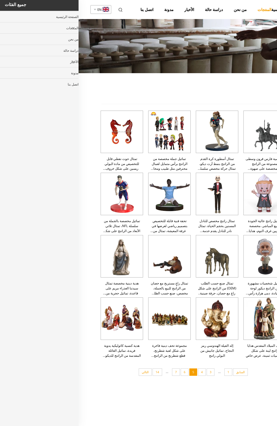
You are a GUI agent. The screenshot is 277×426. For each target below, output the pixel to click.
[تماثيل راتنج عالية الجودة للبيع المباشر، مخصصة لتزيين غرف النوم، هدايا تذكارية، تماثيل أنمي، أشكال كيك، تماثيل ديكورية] (186, 194)
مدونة (90, 9)
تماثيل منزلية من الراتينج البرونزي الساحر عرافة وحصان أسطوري (225, 360)
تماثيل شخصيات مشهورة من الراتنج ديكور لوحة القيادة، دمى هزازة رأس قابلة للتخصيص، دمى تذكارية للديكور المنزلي (186, 288)
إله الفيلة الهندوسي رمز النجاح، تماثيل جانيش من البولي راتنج (138, 350)
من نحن (161, 9)
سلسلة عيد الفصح (257, 128)
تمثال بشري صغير (256, 149)
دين (266, 173)
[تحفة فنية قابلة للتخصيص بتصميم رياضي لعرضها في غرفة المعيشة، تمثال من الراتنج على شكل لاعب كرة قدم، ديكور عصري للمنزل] (91, 194)
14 (79, 372)
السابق (162, 372)
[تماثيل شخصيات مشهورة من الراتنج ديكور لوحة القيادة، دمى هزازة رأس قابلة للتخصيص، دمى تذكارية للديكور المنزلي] (186, 256)
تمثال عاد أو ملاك (257, 165)
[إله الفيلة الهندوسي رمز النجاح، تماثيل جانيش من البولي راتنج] (138, 318)
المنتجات (186, 9)
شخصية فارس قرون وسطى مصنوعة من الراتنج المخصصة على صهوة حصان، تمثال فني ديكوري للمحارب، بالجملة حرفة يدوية (186, 164)
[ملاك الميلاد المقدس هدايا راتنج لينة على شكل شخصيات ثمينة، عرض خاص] (186, 318)
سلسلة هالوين (259, 118)
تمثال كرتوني (260, 189)
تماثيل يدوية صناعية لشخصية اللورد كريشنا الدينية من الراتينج (228, 311)
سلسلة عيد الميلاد (257, 108)
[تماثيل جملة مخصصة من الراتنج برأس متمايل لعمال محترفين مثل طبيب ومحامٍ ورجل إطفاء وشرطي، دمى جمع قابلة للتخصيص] (91, 132)
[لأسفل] (239, 403)
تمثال (213, 52)
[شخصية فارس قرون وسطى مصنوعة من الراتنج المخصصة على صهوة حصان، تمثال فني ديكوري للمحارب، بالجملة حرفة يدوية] (186, 132)
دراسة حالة (135, 9)
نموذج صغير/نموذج (256, 218)
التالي (66, 372)
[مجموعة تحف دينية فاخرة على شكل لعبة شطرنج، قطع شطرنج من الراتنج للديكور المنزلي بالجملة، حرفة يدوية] (91, 318)
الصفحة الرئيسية (206, 9)
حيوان (265, 157)
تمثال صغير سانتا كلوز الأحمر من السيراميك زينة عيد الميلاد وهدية (228, 384)
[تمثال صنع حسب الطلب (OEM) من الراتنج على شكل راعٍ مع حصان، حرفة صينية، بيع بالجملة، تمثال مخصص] (138, 256)
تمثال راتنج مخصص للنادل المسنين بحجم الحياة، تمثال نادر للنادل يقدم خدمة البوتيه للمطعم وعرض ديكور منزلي (139, 226)
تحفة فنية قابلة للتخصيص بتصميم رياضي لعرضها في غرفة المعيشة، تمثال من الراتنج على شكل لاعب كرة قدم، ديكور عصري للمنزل (91, 226)
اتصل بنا (68, 9)
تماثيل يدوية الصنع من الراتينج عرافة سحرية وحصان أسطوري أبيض (224, 336)
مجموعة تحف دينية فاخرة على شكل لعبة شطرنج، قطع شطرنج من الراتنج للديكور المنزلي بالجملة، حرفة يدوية (91, 350)
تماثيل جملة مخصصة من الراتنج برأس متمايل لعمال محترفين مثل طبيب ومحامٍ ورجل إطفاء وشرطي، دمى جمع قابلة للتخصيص (91, 164)
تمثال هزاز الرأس (257, 181)
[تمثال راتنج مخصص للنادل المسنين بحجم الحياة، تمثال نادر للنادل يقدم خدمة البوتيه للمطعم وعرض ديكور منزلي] (138, 194)
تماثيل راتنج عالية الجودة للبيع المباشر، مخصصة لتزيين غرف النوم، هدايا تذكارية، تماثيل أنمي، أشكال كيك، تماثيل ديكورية (186, 226)
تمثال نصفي (261, 197)
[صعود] (239, 247)
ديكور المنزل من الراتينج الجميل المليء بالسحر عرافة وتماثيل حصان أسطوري (228, 263)
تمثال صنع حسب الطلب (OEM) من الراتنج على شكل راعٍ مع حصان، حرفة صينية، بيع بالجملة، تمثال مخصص (138, 288)
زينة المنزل (261, 208)
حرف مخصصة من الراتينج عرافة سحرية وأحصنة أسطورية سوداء (226, 287)
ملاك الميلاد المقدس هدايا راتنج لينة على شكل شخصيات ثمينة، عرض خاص (186, 350)
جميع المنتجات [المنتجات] (259, 96)
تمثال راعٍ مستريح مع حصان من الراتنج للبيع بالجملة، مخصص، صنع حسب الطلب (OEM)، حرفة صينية (91, 288)
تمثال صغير (261, 138)
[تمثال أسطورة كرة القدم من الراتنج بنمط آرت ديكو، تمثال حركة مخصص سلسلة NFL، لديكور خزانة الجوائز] (138, 132)
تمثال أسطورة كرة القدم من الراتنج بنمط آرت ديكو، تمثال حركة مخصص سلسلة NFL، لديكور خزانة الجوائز (138, 164)
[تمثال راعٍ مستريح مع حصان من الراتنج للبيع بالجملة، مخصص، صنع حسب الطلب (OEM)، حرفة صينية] (91, 256)
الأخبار (111, 9)
